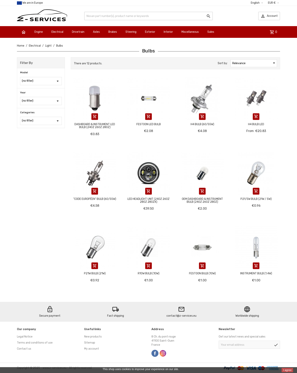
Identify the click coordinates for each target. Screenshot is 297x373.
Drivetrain (78, 32)
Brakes (112, 32)
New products (93, 336)
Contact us (24, 348)
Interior (168, 32)
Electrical (57, 32)
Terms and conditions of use (35, 342)
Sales (210, 32)
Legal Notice (25, 336)
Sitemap (89, 342)
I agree (287, 370)
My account (91, 348)
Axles (96, 32)
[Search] (148, 16)
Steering (131, 32)
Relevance (254, 63)
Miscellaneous (190, 32)
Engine (38, 32)
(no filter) (41, 81)
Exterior (150, 32)
